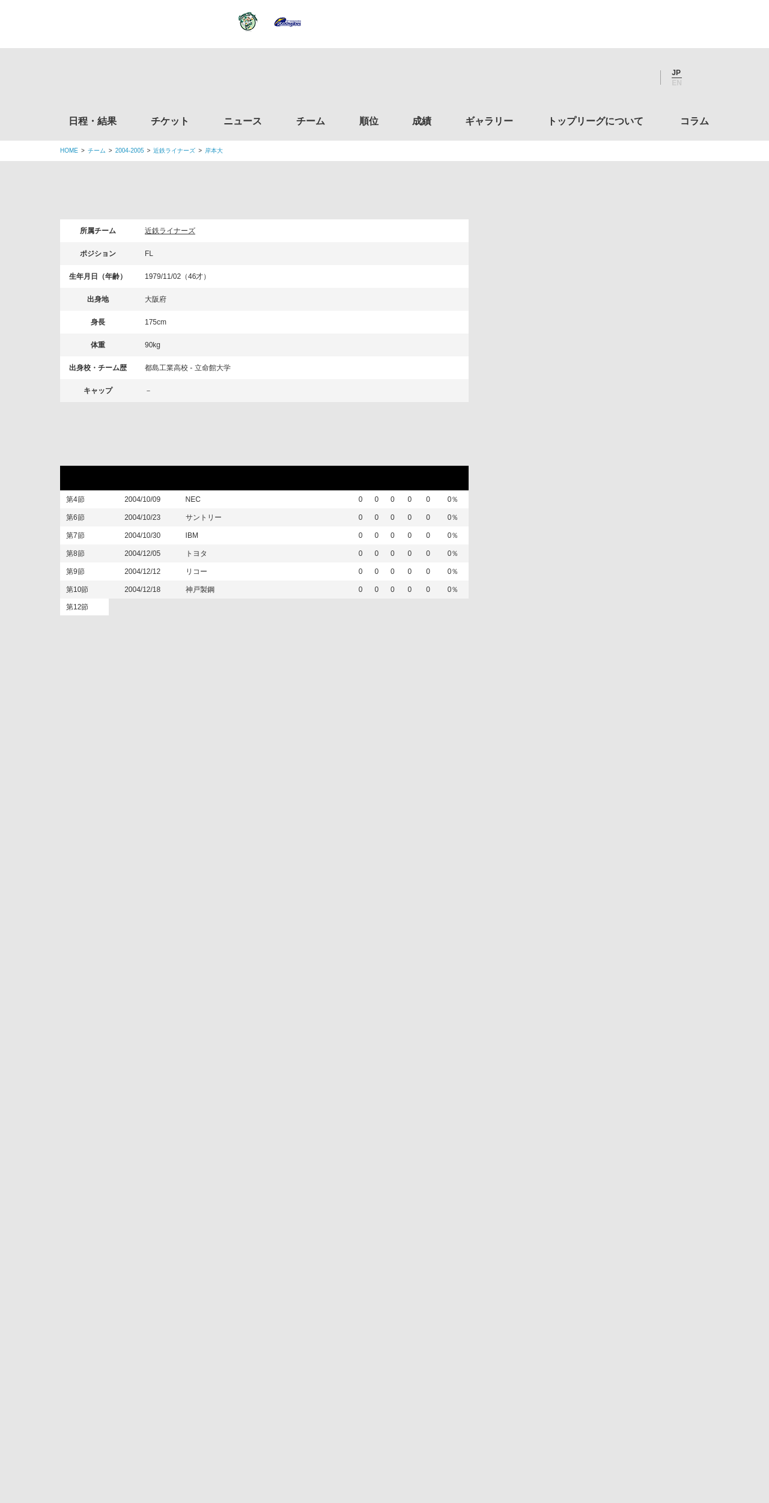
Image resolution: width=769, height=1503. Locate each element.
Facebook (606, 77)
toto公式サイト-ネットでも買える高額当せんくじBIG (609, 1272)
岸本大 (214, 150)
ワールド (206, 654)
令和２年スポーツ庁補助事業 (609, 1363)
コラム (694, 121)
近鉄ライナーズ (174, 150)
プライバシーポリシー (380, 1419)
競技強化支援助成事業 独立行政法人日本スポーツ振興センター (609, 1318)
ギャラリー (489, 121)
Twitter (574, 77)
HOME (69, 150)
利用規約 (313, 1419)
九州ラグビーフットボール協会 (609, 1134)
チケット (170, 121)
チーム (310, 121)
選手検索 (525, 284)
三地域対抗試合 (106, 685)
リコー (203, 604)
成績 (421, 121)
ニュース (242, 121)
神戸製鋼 (206, 629)
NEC (199, 502)
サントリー (210, 527)
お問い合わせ (454, 1419)
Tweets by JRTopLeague (395, 982)
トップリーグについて (595, 121)
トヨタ (203, 579)
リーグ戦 (89, 454)
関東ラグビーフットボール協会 (609, 1043)
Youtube (638, 77)
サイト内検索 (700, 77)
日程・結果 (92, 121)
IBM (198, 553)
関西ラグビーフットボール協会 (609, 1089)
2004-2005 (129, 150)
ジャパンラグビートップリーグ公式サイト (126, 80)
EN (677, 83)
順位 (368, 121)
